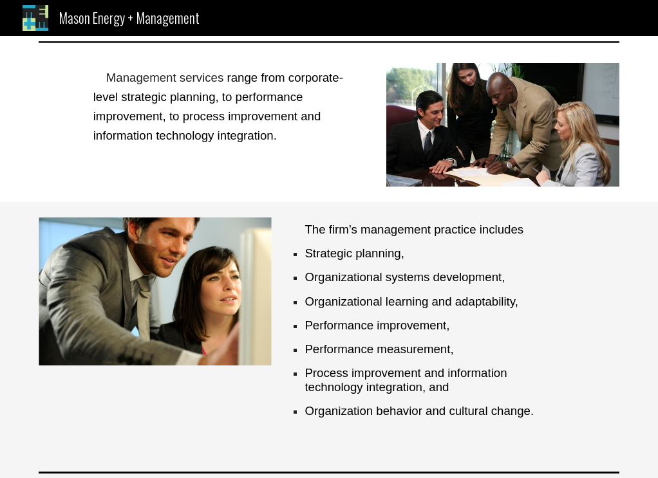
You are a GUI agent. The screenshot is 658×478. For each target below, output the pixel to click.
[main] (229, 107)
